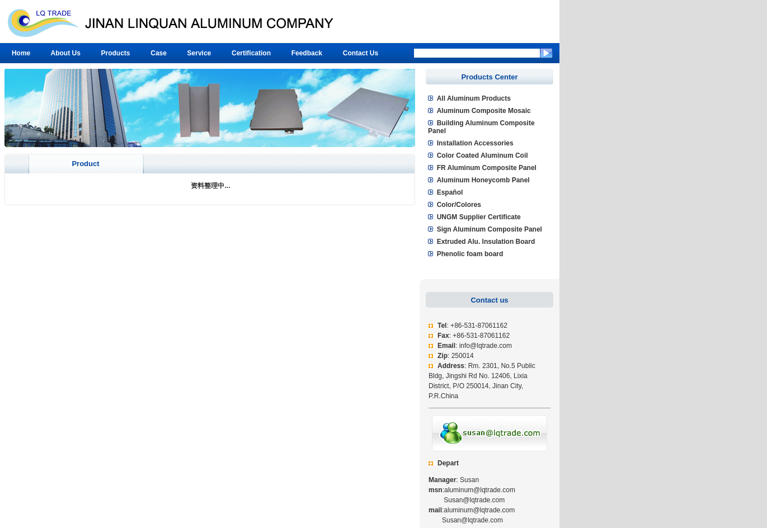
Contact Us (360, 53)
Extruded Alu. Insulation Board (486, 242)
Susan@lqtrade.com (467, 500)
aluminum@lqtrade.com (479, 490)
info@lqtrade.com (485, 346)
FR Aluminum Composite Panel (487, 168)
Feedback (306, 53)
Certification (251, 53)
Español (450, 192)
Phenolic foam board (470, 254)
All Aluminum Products (474, 98)
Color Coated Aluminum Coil (482, 155)
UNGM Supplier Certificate (479, 217)
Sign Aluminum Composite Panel (489, 229)
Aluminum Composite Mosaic (484, 111)
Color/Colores (459, 205)
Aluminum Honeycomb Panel (483, 180)
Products (115, 53)
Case (158, 53)
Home (21, 53)
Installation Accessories (475, 143)
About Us (66, 53)
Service (199, 53)
